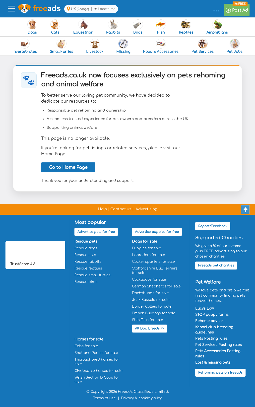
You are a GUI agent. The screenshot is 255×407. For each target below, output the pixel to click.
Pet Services (202, 46)
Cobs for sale (86, 346)
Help (102, 209)
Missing (123, 46)
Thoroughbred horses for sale (96, 362)
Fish (161, 26)
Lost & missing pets (213, 362)
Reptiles (186, 26)
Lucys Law (204, 308)
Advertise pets (96, 232)
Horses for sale (88, 339)
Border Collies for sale (152, 306)
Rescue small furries (92, 275)
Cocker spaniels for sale (153, 262)
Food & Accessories (161, 46)
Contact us (120, 209)
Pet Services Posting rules (218, 345)
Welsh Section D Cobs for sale (96, 380)
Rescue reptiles (88, 268)
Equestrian (83, 26)
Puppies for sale (146, 248)
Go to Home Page (68, 167)
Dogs (32, 26)
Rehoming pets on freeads (220, 372)
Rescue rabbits (87, 262)
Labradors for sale (148, 255)
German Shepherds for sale (156, 286)
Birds (138, 26)
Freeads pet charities (216, 265)
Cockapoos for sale (149, 279)
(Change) (83, 9)
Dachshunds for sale (150, 293)
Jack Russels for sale (151, 300)
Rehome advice (209, 321)
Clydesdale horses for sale (98, 371)
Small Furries (61, 46)
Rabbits (113, 26)
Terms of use (104, 398)
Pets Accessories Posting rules (217, 353)
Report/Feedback (212, 226)
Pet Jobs (235, 46)
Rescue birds (86, 282)
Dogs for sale (144, 241)
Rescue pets (85, 241)
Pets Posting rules (211, 338)
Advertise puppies (157, 232)
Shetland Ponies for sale (96, 353)
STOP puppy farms (212, 315)
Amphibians (217, 26)
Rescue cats (85, 255)
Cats (55, 26)
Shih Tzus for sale (147, 320)
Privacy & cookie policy (141, 398)
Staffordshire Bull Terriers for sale (155, 271)
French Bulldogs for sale (153, 313)
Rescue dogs (85, 248)
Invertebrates (24, 46)
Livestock (94, 46)
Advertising (146, 209)
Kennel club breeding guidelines (214, 329)
